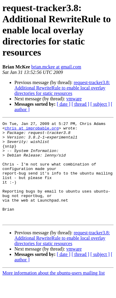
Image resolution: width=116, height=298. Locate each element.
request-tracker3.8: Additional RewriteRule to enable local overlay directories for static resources (62, 88)
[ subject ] (100, 104)
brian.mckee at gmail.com (56, 66)
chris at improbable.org (32, 129)
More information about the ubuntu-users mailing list (53, 292)
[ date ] (63, 104)
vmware (74, 98)
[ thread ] (80, 104)
